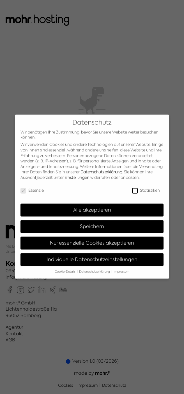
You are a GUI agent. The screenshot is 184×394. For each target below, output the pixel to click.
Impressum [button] (121, 268)
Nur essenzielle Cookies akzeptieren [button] (92, 239)
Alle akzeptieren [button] (92, 206)
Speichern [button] (92, 223)
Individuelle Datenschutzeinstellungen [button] (92, 256)
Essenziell (32, 186)
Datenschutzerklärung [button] (95, 268)
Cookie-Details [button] (65, 268)
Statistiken (146, 186)
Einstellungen (77, 174)
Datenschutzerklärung (101, 168)
